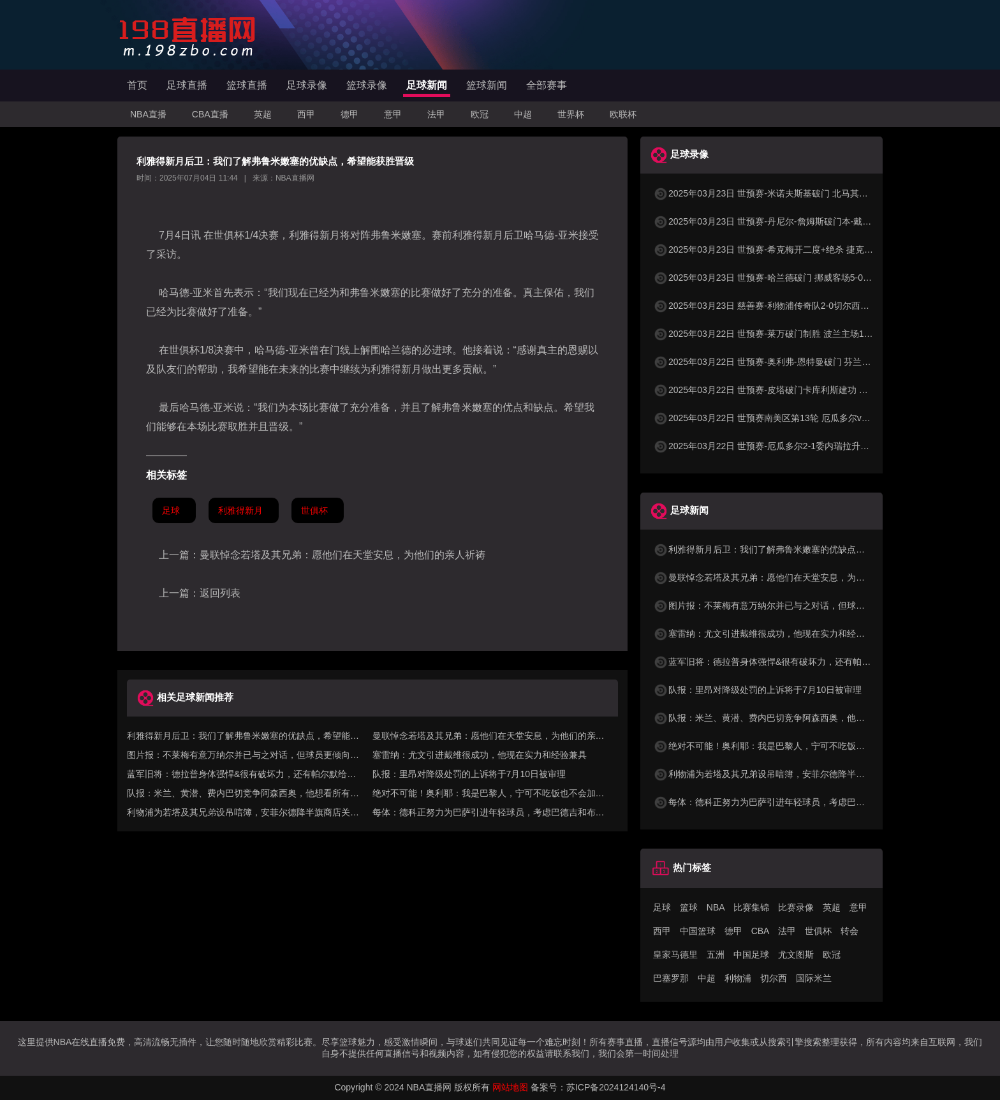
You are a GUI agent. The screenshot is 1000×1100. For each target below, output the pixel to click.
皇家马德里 (675, 954)
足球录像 (306, 85)
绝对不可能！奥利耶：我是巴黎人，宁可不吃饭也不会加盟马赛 (785, 746)
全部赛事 (546, 85)
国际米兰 (814, 978)
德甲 (349, 114)
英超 (263, 114)
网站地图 (510, 1087)
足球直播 (186, 85)
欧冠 (480, 114)
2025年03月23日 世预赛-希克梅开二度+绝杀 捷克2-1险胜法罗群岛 (791, 249)
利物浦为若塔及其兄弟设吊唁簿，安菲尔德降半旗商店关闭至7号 (788, 774)
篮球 (689, 907)
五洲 (715, 954)
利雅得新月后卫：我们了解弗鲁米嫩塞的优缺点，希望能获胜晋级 (790, 549)
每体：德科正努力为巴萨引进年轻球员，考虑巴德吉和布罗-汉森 (787, 802)
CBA (760, 931)
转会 (849, 931)
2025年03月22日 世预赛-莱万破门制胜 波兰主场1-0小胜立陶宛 (784, 334)
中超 (523, 114)
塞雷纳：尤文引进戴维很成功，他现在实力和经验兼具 (479, 755)
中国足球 (751, 954)
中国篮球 (698, 931)
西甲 (306, 114)
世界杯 (570, 114)
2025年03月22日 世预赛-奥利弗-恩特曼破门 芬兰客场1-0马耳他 (786, 362)
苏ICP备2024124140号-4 (616, 1087)
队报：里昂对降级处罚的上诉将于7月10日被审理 (469, 774)
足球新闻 (426, 85)
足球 (171, 510)
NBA (716, 907)
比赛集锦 (751, 907)
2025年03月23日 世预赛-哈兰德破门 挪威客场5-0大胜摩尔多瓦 (784, 277)
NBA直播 (148, 114)
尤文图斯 (796, 954)
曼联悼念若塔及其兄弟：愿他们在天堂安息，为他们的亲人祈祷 (342, 554)
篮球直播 (246, 85)
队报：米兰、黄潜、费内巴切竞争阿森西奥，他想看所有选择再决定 (794, 718)
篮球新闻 (486, 85)
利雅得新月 (240, 510)
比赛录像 (796, 907)
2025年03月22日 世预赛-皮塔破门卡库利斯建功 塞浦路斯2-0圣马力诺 (798, 390)
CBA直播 (210, 114)
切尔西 (773, 978)
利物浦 (737, 978)
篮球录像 (366, 85)
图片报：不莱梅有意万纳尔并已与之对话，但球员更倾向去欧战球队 (794, 605)
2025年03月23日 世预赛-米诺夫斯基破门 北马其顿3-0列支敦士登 (789, 193)
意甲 (393, 114)
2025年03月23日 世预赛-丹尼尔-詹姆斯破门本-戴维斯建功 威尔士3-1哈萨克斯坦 (819, 221)
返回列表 (220, 593)
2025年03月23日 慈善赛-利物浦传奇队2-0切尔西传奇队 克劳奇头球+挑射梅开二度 (823, 306)
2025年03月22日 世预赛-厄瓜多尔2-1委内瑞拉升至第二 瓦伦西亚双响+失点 (809, 446)
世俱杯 (314, 510)
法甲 (436, 114)
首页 (137, 85)
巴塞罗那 (671, 978)
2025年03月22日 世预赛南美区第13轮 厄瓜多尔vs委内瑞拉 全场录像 (796, 418)
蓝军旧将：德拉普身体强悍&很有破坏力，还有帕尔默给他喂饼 (784, 662)
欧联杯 (623, 114)
